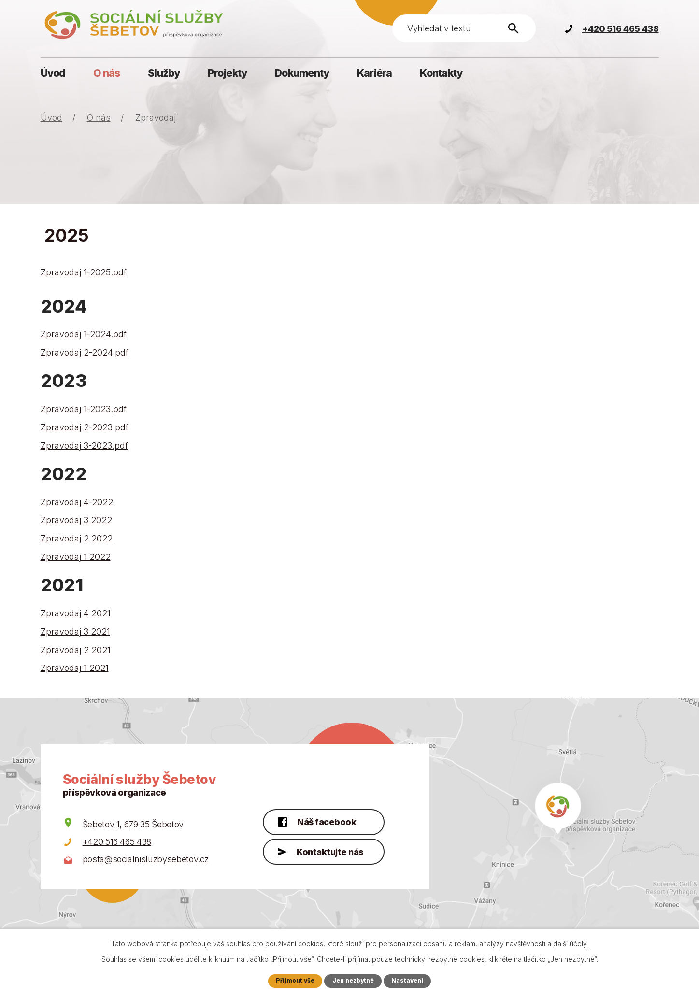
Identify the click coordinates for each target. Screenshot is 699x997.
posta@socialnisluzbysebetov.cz (146, 859)
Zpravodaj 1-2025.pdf (84, 272)
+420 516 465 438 (117, 842)
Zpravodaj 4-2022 (77, 502)
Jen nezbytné (353, 980)
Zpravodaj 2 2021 (76, 650)
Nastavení (409, 980)
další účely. (570, 943)
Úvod (53, 73)
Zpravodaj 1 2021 (75, 668)
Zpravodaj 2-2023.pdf (84, 427)
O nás (106, 73)
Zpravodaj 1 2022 (76, 557)
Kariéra (374, 73)
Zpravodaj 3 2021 (75, 632)
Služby (164, 73)
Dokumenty (302, 73)
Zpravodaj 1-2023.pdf (84, 409)
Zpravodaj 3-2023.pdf (84, 446)
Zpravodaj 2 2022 (77, 538)
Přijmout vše (293, 980)
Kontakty (441, 73)
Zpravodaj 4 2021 (76, 613)
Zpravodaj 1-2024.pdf (84, 334)
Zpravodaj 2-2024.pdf (84, 352)
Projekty (227, 73)
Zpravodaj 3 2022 (76, 520)
